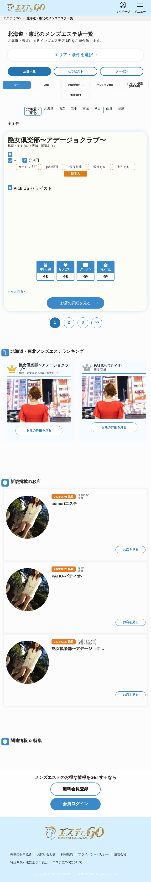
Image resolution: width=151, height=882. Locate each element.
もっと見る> (16, 291)
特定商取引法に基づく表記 (28, 862)
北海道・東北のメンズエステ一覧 (49, 18)
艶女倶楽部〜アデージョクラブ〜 (57, 140)
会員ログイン (75, 803)
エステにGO (12, 18)
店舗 (46, 84)
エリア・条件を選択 (73, 54)
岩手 (74, 108)
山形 (109, 108)
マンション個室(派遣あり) (134, 85)
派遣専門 (75, 95)
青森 (62, 108)
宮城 (86, 108)
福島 (121, 108)
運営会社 (120, 854)
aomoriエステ (64, 504)
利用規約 (67, 854)
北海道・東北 (33, 111)
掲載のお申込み (21, 854)
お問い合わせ (46, 854)
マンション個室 (105, 84)
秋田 (97, 108)
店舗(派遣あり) (75, 84)
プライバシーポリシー (93, 854)
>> (96, 322)
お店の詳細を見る (75, 303)
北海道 (48, 108)
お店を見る (130, 549)
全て (16, 84)
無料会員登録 (75, 789)
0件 (85, 276)
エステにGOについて (67, 862)
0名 (65, 276)
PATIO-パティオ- (67, 576)
